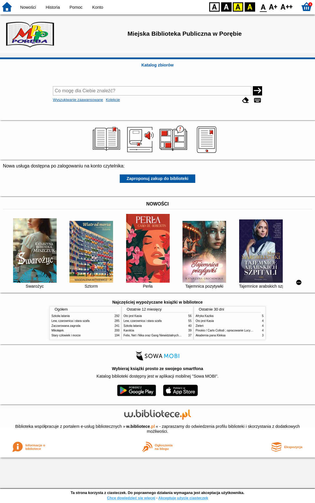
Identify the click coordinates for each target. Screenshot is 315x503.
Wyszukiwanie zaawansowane (78, 100)
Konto (97, 7)
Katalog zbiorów (157, 65)
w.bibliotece (140, 426)
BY (250, 6)
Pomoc (76, 7)
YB (238, 6)
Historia (53, 7)
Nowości (28, 7)
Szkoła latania (60, 316)
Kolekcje (113, 100)
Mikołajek (57, 330)
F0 (263, 6)
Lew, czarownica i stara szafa (70, 320)
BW (226, 6)
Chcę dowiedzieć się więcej (131, 498)
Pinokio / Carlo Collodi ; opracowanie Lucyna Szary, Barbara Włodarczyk (243, 330)
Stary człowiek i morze (65, 335)
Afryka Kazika (205, 316)
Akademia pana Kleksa (210, 335)
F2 (286, 6)
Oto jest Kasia (133, 316)
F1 (273, 6)
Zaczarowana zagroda (65, 325)
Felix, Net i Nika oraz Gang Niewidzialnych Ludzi (155, 335)
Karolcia (129, 330)
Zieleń (199, 325)
